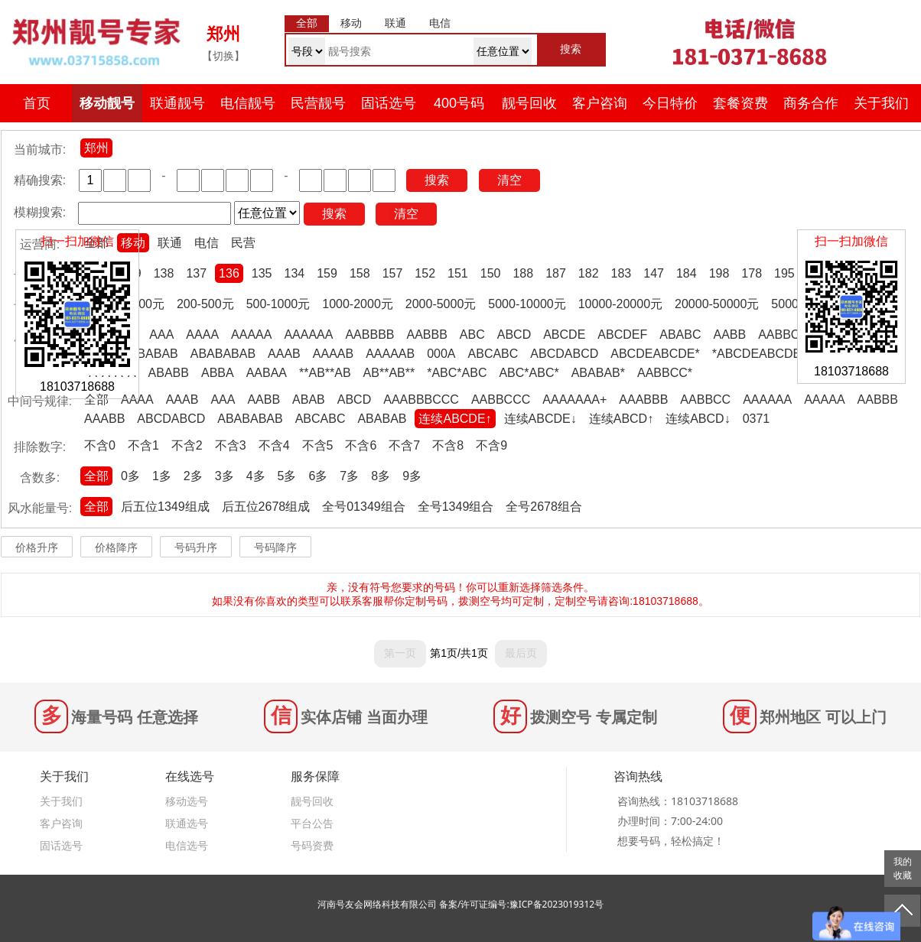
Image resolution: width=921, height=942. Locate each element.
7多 (349, 475)
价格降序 (116, 547)
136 (229, 273)
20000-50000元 (717, 303)
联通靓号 (177, 103)
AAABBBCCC (421, 399)
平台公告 (312, 823)
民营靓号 (318, 103)
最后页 (521, 653)
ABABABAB (222, 353)
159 (327, 273)
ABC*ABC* (528, 372)
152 (425, 273)
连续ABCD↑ (621, 418)
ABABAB (153, 353)
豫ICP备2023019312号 (556, 904)
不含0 (100, 445)
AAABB (104, 418)
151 (457, 273)
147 (653, 273)
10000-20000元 (620, 303)
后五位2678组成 (266, 506)
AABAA (266, 372)
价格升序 (36, 547)
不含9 (491, 445)
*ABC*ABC (457, 372)
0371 (756, 418)
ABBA (217, 372)
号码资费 (312, 845)
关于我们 (881, 103)
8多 (380, 475)
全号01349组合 (363, 506)
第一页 (400, 653)
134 (295, 273)
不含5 (318, 445)
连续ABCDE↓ (540, 418)
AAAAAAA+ (574, 399)
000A (441, 353)
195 (784, 273)
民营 (243, 242)
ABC (472, 334)
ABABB (168, 372)
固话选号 (388, 103)
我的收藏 (902, 868)
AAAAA (251, 334)
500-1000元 (278, 303)
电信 (206, 242)
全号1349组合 (456, 506)
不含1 (143, 445)
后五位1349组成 (165, 506)
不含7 (404, 445)
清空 (509, 180)
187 (555, 273)
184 (686, 273)
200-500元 (205, 303)
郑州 (96, 147)
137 (196, 273)
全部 (96, 399)
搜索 (437, 180)
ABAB (308, 399)
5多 (287, 475)
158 (360, 273)
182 (588, 273)
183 (621, 273)
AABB (729, 334)
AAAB (284, 353)
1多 (161, 475)
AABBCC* (664, 372)
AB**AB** (389, 372)
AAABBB (643, 399)
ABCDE (564, 334)
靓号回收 (529, 103)
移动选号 (186, 801)
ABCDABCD (564, 353)
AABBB (426, 334)
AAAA (202, 334)
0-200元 (142, 303)
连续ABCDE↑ (454, 418)
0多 (130, 475)
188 (523, 273)
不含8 (448, 445)
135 (262, 273)
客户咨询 (599, 103)
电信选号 (186, 845)
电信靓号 (247, 103)
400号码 (459, 103)
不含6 (360, 445)
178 (751, 273)
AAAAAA (308, 334)
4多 (255, 475)
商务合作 (810, 103)
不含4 (274, 445)
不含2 (187, 445)
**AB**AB (325, 372)
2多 (193, 475)
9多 (411, 475)
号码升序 (195, 547)
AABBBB (369, 334)
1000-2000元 (357, 303)
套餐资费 (740, 103)
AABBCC (783, 334)
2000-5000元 (441, 303)
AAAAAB (390, 353)
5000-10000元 (526, 303)
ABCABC (493, 353)
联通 (170, 242)
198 (719, 273)
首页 (36, 103)
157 (392, 273)
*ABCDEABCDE (756, 353)
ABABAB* (598, 372)
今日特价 (670, 103)
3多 (224, 475)
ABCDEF (622, 334)
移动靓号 (107, 103)
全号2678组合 (544, 506)
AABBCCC (500, 399)
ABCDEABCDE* (654, 353)
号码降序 (275, 547)
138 (164, 273)
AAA (161, 334)
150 (490, 273)
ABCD (514, 334)
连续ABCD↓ (698, 418)
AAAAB (333, 353)
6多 (317, 475)
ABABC (680, 334)
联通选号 (186, 823)
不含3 (230, 445)
